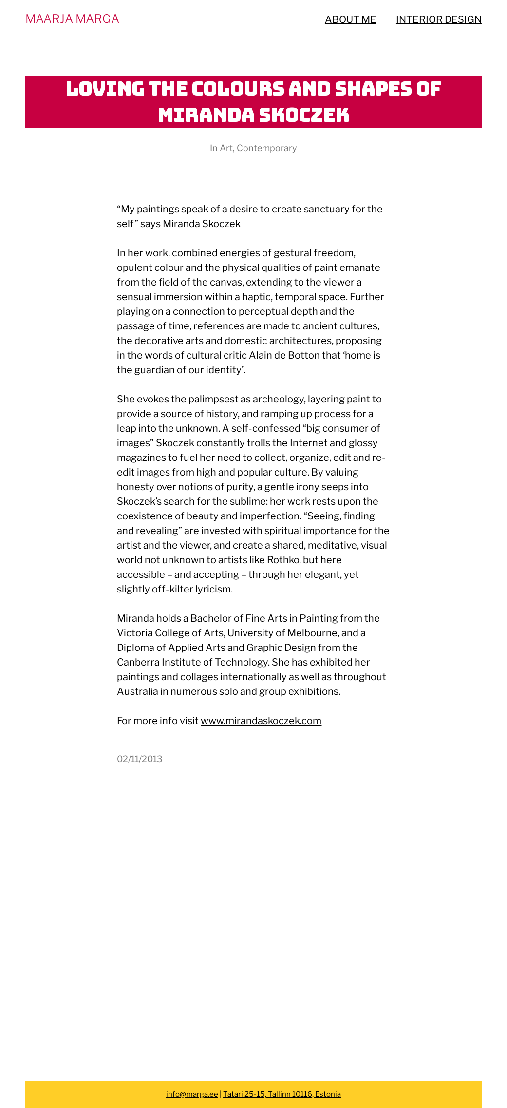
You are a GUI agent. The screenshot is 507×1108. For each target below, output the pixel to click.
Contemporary (267, 148)
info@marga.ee (192, 1094)
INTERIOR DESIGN (439, 19)
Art (226, 148)
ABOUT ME (350, 19)
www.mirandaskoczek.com (261, 720)
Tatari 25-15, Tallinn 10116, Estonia (282, 1094)
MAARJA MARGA (72, 19)
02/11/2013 (140, 759)
